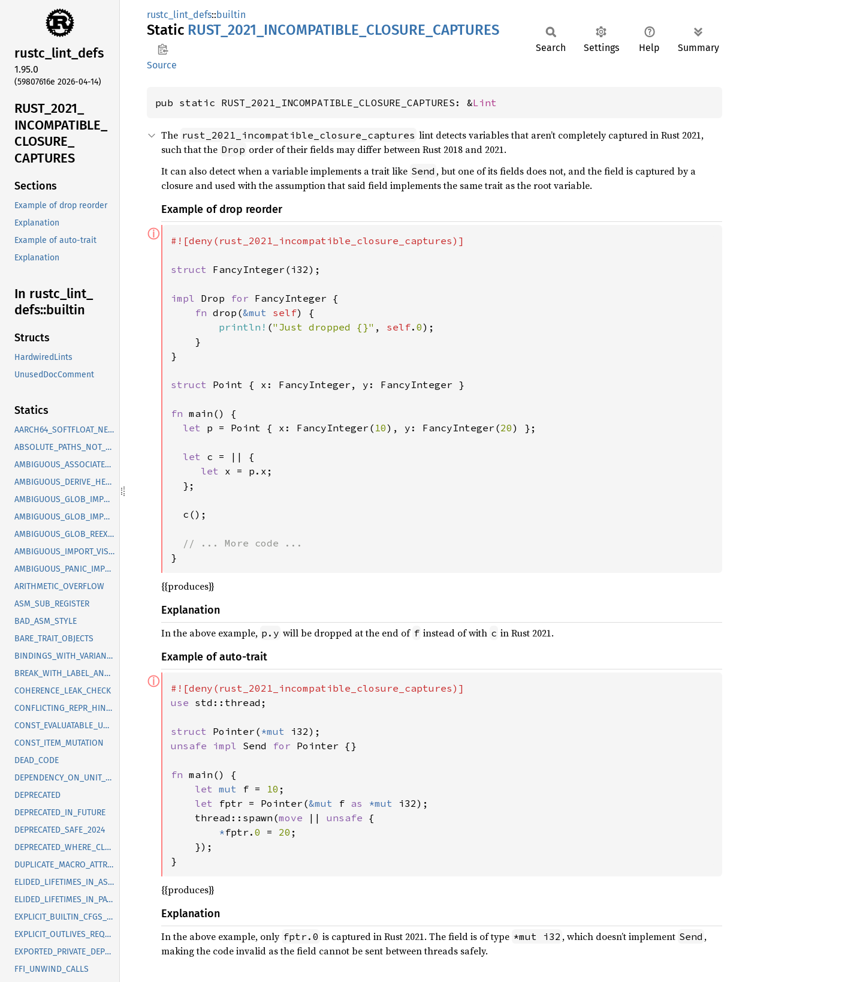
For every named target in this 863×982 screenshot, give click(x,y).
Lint (485, 103)
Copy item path (163, 49)
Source (162, 65)
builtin (231, 14)
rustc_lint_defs (179, 14)
